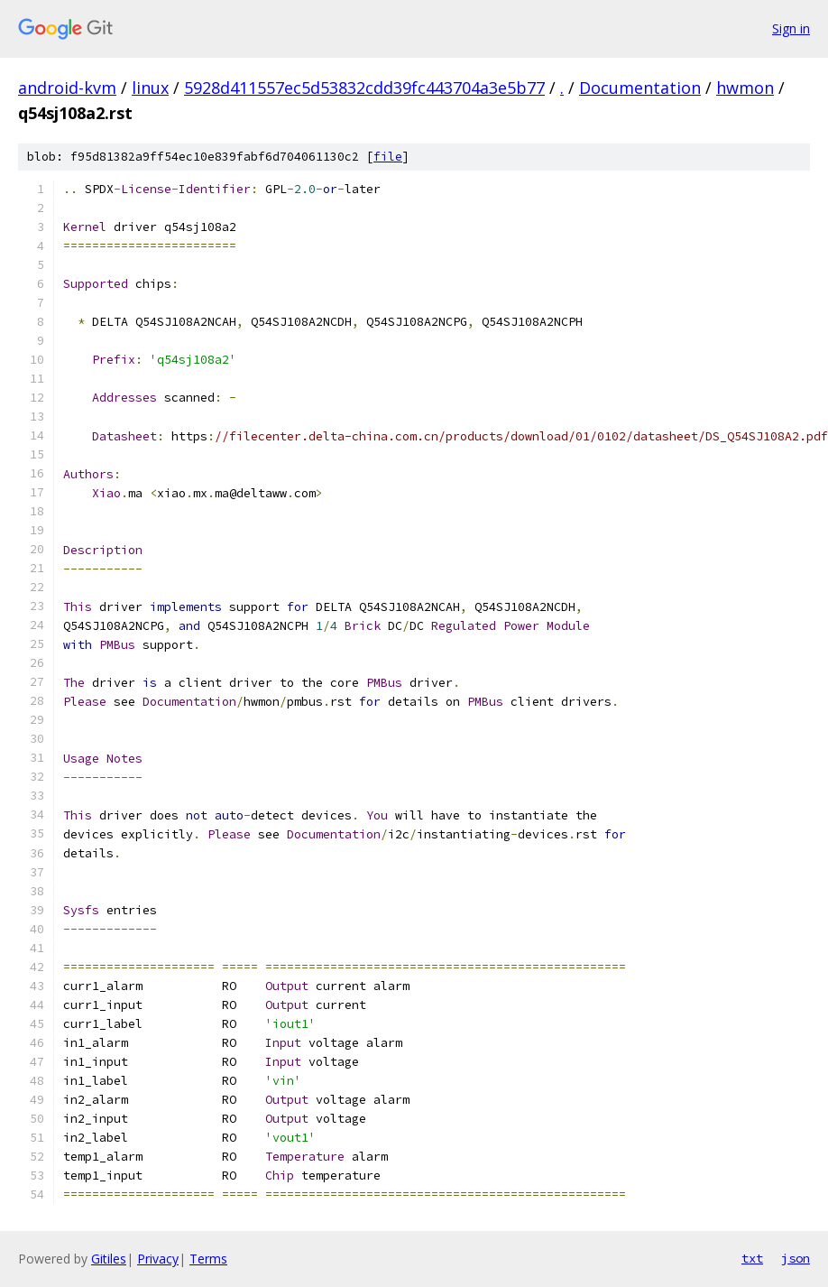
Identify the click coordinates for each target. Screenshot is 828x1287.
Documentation (640, 87)
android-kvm (67, 87)
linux (150, 87)
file (387, 156)
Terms (208, 1258)
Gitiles (108, 1258)
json (795, 1258)
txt (752, 1258)
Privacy (158, 1258)
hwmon (745, 87)
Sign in (791, 28)
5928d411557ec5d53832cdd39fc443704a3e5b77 (364, 87)
